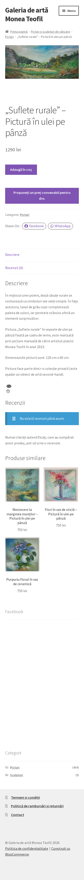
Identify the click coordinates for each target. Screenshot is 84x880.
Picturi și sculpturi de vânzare (50, 32)
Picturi (9, 37)
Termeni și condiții (25, 797)
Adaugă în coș (21, 169)
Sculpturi (16, 775)
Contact (17, 814)
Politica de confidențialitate (26, 848)
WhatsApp (60, 226)
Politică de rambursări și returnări (37, 806)
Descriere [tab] (12, 254)
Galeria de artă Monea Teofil (26, 14)
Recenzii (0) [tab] (14, 267)
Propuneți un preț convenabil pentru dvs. (42, 195)
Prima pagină (19, 32)
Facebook (34, 226)
